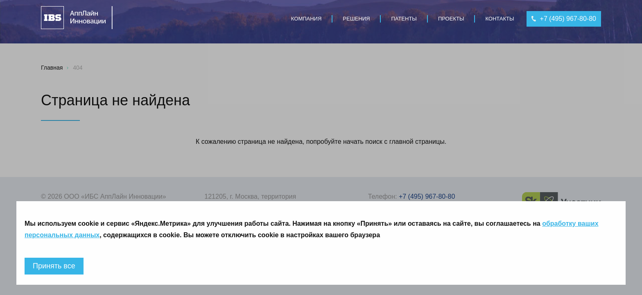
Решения (356, 19)
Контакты (499, 19)
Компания (306, 19)
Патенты (403, 19)
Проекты (451, 19)
